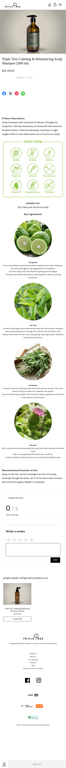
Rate (55, 560)
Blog (33, 665)
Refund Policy (45, 725)
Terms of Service (22, 725)
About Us (33, 657)
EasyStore (53, 643)
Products (33, 663)
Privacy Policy (34, 725)
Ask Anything (33, 660)
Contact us (33, 654)
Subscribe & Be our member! (33, 668)
